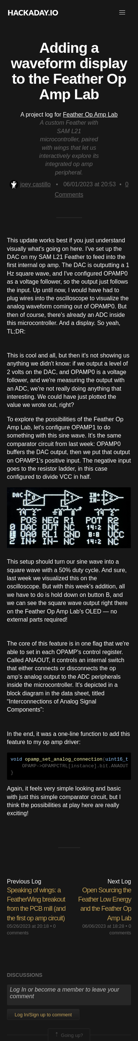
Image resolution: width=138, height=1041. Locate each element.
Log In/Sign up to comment (43, 1014)
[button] (122, 12)
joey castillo (30, 184)
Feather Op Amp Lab (90, 114)
